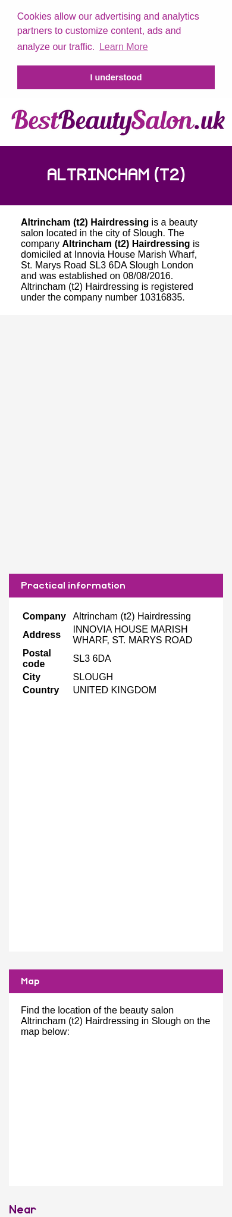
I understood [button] (116, 77)
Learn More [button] (123, 47)
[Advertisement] (111, 443)
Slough (148, 232)
